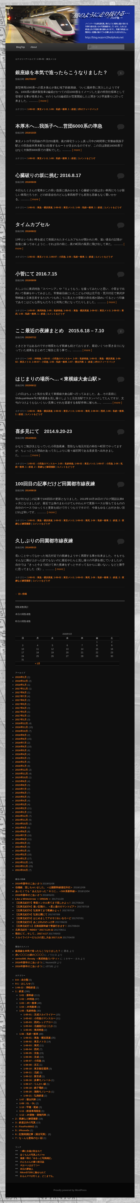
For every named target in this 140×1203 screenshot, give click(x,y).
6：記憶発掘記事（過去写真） (31, 1134)
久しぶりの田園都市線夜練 (44, 540)
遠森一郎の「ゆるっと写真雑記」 (36, 1158)
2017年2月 (21, 715)
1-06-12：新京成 (32, 1076)
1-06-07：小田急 (57, 257)
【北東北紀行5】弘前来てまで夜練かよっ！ (38, 910)
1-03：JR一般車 (28, 1003)
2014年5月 (21, 843)
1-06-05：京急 (31, 1053)
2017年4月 (21, 708)
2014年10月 (21, 823)
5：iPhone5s (22, 1130)
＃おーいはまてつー (30, 1165)
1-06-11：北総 (31, 1072)
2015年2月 (21, 808)
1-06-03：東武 (83, 411)
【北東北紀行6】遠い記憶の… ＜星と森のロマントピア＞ (46, 906)
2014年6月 (21, 839)
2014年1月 (21, 858)
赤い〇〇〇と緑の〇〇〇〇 (29, 954)
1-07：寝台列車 (76, 362)
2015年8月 (21, 785)
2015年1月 (21, 812)
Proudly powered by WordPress (69, 1190)
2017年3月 (21, 711)
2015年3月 (21, 804)
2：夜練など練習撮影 (44, 467)
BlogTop (20, 47)
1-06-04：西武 (98, 411)
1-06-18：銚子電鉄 (34, 1087)
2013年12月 (21, 862)
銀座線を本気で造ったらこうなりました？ (61, 72)
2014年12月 (21, 816)
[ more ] (43, 100)
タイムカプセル (32, 224)
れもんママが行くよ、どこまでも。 (37, 1176)
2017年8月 (21, 692)
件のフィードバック (88, 109)
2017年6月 (21, 700)
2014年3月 (21, 850)
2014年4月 (21, 846)
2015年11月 (21, 773)
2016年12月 (21, 723)
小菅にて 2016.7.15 (36, 274)
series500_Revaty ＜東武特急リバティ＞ (37, 958)
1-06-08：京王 (31, 1064)
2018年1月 (21, 684)
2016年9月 (21, 735)
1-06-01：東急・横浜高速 (39, 207)
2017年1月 (21, 719)
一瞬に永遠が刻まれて (31, 1151)
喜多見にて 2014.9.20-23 (43, 431)
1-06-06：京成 (31, 1057)
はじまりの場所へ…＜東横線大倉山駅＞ (58, 379)
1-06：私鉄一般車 (58, 109)
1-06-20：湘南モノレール (37, 1091)
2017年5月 (21, 704)
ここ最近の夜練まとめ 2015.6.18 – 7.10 (59, 330)
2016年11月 (21, 727)
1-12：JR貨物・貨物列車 (32, 1114)
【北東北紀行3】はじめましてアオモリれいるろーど (43, 918)
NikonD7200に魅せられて (33, 1172)
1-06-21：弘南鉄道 (34, 1095)
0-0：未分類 (21, 979)
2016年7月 (21, 742)
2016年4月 (21, 754)
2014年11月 (21, 819)
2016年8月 (21, 739)
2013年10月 (21, 870)
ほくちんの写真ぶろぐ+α (32, 1154)
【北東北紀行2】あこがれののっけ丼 (35, 922)
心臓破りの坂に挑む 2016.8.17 (48, 175)
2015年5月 (21, 796)
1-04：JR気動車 (28, 1007)
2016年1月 (21, 766)
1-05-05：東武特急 (36, 310)
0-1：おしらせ (23, 983)
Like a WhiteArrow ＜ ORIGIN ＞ (33, 899)
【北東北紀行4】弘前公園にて (31, 914)
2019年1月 (21, 677)
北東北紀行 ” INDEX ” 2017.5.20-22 (34, 929)
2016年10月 (21, 731)
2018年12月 (21, 681)
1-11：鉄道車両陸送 (30, 1111)
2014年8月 (21, 831)
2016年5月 (21, 750)
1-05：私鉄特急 (55, 310)
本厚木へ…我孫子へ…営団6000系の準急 (58, 126)
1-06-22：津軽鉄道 (25, 987)
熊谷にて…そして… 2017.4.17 (31, 933)
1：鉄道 (72, 109)
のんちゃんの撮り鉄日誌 (32, 1162)
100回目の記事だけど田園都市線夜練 (55, 483)
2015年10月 (21, 777)
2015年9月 (21, 781)
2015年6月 (21, 792)
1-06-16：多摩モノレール (37, 1080)
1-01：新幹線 (26, 995)
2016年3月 (21, 758)
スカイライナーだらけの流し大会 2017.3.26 (38, 937)
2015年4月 (21, 800)
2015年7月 (21, 789)
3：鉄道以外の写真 (25, 1122)
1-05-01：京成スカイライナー (39, 1014)
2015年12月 (21, 769)
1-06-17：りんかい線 (35, 1084)
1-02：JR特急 (34, 358)
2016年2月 (21, 762)
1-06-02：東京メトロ (37, 109)
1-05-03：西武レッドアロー (38, 1022)
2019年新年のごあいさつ (28, 883)
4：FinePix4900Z (24, 1126)
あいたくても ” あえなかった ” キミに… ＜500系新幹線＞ (46, 891)
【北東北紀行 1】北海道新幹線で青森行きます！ (41, 926)
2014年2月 (21, 854)
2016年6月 (21, 746)
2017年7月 (21, 696)
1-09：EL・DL (27, 1103)
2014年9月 (21, 827)
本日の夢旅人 (26, 1169)
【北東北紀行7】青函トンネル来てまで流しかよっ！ (43, 902)
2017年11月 (21, 688)
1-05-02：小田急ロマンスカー (57, 358)
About (33, 47)
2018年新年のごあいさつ (28, 895)
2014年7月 (21, 835)
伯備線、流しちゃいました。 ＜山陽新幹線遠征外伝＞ (44, 887)
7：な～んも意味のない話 (29, 1138)
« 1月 (37, 663)
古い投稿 (21, 594)
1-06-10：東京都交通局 (36, 1068)
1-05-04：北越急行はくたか (38, 1026)
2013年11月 (21, 866)
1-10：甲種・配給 (28, 1107)
